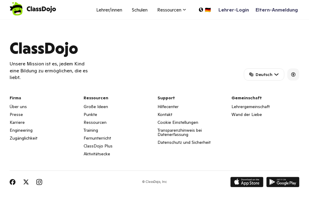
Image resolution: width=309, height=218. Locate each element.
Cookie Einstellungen (178, 122)
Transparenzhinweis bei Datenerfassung (180, 132)
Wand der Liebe (246, 114)
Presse (16, 114)
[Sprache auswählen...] (204, 10)
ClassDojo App (16, 23)
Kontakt (165, 114)
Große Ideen (96, 106)
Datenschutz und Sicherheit (184, 142)
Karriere (17, 122)
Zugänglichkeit (23, 138)
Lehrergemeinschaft (250, 106)
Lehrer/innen (109, 10)
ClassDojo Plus (98, 146)
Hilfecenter (168, 106)
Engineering (21, 130)
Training (91, 130)
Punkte (90, 114)
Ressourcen (95, 122)
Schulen (140, 10)
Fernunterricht (97, 138)
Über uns (18, 106)
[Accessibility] (293, 74)
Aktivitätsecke (97, 154)
